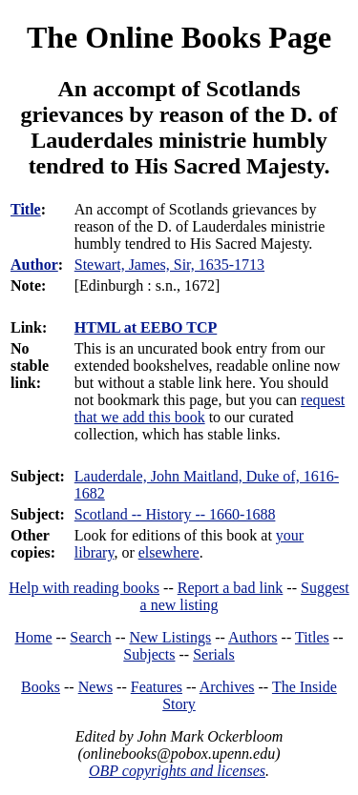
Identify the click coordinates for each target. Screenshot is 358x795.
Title (26, 209)
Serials (214, 654)
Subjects (149, 654)
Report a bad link (231, 588)
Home (34, 637)
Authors (253, 637)
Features (156, 687)
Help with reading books (84, 588)
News (95, 687)
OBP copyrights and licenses (177, 771)
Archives (227, 687)
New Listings (170, 637)
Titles (312, 637)
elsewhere (169, 552)
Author (34, 264)
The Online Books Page (179, 37)
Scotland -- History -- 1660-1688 (175, 514)
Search (91, 637)
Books (40, 687)
